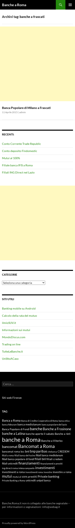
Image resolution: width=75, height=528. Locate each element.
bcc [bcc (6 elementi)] (22, 451)
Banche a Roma (14, 5)
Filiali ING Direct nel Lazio (18, 172)
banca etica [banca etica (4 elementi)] (64, 420)
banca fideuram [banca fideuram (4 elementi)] (9, 424)
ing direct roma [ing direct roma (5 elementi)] (10, 468)
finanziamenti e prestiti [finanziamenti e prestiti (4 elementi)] (51, 463)
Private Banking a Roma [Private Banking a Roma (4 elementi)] (13, 480)
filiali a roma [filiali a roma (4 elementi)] (8, 455)
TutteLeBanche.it (12, 351)
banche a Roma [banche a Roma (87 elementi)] (21, 439)
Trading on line (11, 344)
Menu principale (70, 5)
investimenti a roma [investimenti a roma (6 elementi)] (13, 472)
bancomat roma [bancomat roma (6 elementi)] (11, 451)
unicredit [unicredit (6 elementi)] (31, 480)
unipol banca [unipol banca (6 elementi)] (43, 480)
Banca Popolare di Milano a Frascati (26, 108)
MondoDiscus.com (13, 337)
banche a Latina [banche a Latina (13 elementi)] (13, 433)
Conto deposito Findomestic (19, 151)
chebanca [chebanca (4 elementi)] (52, 451)
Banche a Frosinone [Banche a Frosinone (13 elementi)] (57, 429)
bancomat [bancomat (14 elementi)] (10, 446)
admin (22, 112)
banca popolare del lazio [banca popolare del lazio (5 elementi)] (54, 424)
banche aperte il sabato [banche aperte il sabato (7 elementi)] (40, 433)
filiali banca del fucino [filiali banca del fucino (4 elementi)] (24, 455)
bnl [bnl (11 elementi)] (27, 451)
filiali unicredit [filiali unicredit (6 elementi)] (10, 463)
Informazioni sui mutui (16, 330)
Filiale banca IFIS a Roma (17, 165)
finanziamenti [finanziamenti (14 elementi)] (29, 463)
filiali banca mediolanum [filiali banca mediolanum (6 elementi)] (49, 455)
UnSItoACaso (10, 358)
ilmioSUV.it (9, 322)
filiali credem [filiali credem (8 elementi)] (54, 459)
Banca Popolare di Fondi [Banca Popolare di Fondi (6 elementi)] (15, 429)
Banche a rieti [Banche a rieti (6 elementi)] (62, 433)
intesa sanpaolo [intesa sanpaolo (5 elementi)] (26, 468)
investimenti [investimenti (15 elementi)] (45, 467)
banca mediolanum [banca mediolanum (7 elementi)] (29, 424)
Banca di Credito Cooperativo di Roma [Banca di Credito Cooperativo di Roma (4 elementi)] (39, 420)
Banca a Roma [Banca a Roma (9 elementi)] (11, 420)
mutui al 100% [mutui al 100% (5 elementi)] (20, 476)
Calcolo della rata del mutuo (19, 315)
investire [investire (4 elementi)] (48, 472)
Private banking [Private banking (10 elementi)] (48, 476)
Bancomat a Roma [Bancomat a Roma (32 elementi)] (36, 446)
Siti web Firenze (12, 397)
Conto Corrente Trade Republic (21, 143)
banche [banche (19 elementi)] (36, 428)
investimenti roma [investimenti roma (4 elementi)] (34, 472)
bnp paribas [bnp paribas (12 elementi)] (38, 451)
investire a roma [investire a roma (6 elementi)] (62, 472)
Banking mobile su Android (19, 308)
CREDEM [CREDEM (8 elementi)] (63, 451)
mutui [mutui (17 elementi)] (7, 476)
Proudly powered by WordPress (18, 523)
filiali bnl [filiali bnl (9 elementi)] (40, 459)
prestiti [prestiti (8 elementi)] (32, 476)
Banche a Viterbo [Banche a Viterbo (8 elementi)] (52, 440)
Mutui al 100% (11, 158)
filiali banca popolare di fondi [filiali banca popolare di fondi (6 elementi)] (18, 459)
